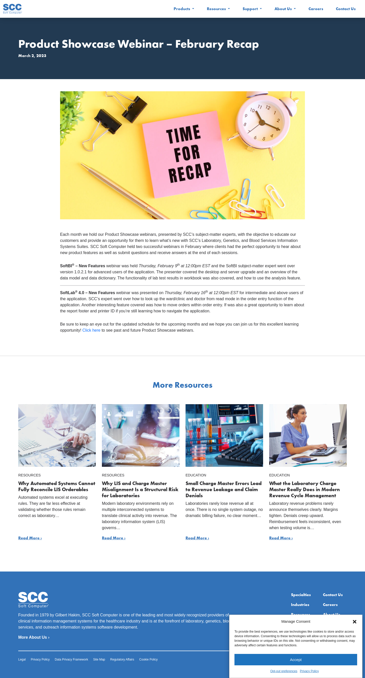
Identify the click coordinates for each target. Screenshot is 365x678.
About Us (284, 8)
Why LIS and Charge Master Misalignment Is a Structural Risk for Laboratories (140, 489)
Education (196, 475)
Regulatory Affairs (122, 659)
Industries (300, 604)
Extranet (331, 624)
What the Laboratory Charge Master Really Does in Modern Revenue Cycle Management (304, 489)
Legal (22, 659)
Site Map (99, 659)
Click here (91, 330)
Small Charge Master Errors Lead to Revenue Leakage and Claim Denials (224, 489)
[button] (354, 638)
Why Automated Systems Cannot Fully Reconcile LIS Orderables (56, 486)
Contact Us (346, 8)
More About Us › (33, 637)
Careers (315, 8)
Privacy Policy (40, 659)
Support (251, 8)
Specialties (301, 594)
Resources (217, 8)
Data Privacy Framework (71, 659)
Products (182, 8)
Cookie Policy (148, 659)
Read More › (30, 538)
